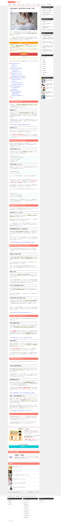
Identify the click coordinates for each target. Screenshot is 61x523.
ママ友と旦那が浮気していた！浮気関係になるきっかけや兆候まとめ (48, 46)
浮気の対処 (19, 4)
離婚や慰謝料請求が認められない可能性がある (19, 76)
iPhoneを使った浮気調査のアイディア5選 (48, 24)
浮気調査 (9, 4)
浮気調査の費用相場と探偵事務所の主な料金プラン (48, 21)
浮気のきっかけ (43, 4)
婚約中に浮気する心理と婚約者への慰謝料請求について (15, 492)
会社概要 (10, 502)
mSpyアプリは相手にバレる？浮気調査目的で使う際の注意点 (49, 93)
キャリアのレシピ (42, 502)
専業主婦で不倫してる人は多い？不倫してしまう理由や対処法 (49, 97)
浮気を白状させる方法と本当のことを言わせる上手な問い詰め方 (49, 80)
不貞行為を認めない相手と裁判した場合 (18, 84)
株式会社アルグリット (11, 500)
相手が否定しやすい (15, 66)
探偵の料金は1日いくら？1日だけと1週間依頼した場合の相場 (22, 337)
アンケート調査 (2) (26, 500)
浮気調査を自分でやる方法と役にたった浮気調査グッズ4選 (48, 27)
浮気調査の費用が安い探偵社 (46, 12)
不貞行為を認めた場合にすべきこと (16, 90)
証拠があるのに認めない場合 (16, 79)
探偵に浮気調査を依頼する (16, 87)
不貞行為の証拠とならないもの (16, 71)
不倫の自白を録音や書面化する (16, 92)
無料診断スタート (29, 446)
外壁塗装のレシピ (42, 500)
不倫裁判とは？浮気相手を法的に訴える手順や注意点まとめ (21, 312)
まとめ (12, 97)
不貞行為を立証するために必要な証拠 (16, 68)
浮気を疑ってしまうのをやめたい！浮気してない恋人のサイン (48, 42)
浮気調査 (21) (26, 517)
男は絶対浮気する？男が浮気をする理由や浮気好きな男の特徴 (48, 38)
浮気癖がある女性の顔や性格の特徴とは (49, 88)
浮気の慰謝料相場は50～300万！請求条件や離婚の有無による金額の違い (23, 392)
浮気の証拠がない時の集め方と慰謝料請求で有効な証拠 (21, 124)
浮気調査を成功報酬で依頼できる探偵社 (48, 15)
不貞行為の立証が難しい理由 (15, 63)
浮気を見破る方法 (49, 4)
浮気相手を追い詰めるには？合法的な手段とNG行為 (19, 487)
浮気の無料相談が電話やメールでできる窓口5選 (33, 492)
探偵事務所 (38, 4)
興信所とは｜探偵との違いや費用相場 (48, 29)
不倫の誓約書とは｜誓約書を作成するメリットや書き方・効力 (22, 410)
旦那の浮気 (27, 4)
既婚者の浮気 (44, 62)
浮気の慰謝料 (14, 4)
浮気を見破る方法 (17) (27, 515)
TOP (11, 496)
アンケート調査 (33, 4)
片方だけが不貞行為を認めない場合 (17, 82)
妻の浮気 (23, 4)
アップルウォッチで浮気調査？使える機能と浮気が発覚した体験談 (49, 84)
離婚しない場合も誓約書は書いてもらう (18, 95)
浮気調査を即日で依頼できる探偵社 (47, 10)
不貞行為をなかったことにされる (17, 74)
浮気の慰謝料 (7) (26, 513)
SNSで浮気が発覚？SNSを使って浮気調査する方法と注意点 (48, 50)
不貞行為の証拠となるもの (16, 69)
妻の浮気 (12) (26, 502)
